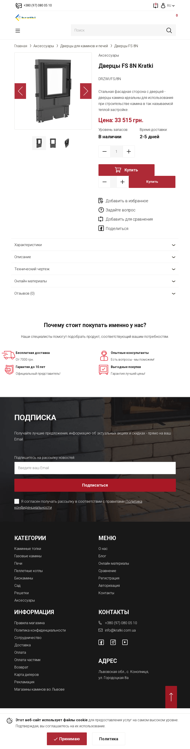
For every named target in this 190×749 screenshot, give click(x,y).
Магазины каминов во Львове (39, 689)
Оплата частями (27, 660)
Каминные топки (27, 549)
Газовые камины (27, 556)
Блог (102, 556)
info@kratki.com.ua (120, 630)
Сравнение (107, 571)
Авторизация (109, 585)
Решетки (21, 593)
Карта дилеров (26, 674)
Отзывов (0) (24, 293)
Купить (131, 170)
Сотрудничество (27, 638)
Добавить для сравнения (129, 219)
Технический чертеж (32, 269)
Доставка (22, 645)
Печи (18, 563)
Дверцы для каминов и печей (84, 46)
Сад (17, 585)
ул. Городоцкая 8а (113, 678)
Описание (22, 257)
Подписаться (95, 485)
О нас (103, 549)
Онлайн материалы (30, 281)
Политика (108, 739)
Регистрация (108, 578)
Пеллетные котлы (28, 571)
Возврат (21, 667)
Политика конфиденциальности (40, 630)
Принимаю (69, 739)
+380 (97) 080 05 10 (121, 623)
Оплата (20, 652)
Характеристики (28, 245)
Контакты (106, 593)
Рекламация (24, 682)
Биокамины (23, 578)
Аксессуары (43, 46)
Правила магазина (29, 623)
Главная (20, 46)
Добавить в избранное (127, 200)
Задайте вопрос (120, 210)
